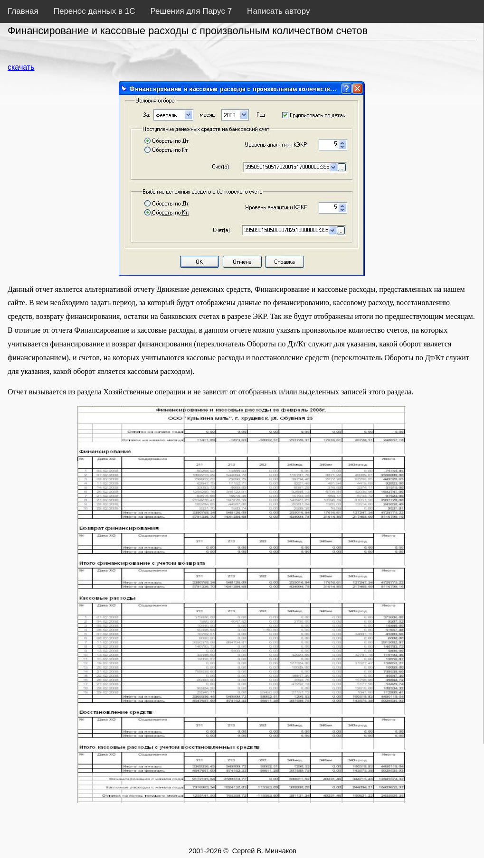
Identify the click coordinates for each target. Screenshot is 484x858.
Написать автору (278, 11)
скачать (21, 67)
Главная (23, 11)
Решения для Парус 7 (191, 11)
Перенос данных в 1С (94, 11)
